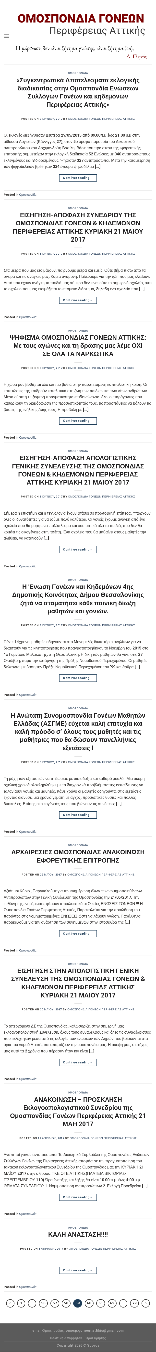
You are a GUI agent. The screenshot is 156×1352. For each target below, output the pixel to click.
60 (89, 1303)
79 (134, 1303)
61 (100, 1303)
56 (43, 1303)
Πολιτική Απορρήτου (66, 1338)
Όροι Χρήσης (95, 1338)
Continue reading (78, 178)
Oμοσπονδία (78, 73)
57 (55, 1303)
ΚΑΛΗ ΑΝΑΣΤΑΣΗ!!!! (78, 1234)
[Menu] (7, 36)
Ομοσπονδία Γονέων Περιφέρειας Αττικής (101, 118)
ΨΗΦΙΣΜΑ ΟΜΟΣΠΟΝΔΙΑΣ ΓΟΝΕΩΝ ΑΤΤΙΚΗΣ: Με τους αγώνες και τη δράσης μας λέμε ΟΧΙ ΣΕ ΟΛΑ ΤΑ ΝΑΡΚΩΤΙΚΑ (78, 345)
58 (66, 1303)
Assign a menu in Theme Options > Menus (78, 3)
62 (112, 1303)
